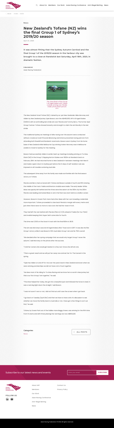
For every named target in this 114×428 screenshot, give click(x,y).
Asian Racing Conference (76, 5)
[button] (43, 5)
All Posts (82, 332)
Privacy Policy (62, 389)
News (106, 5)
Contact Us (61, 385)
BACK (9, 14)
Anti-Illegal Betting (95, 5)
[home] (14, 5)
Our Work (61, 5)
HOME (16, 14)
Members (52, 5)
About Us (43, 5)
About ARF (36, 385)
